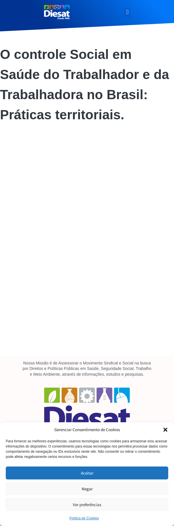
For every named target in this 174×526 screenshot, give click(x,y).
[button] (165, 430)
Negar (87, 489)
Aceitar (87, 473)
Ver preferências (87, 504)
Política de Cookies (84, 518)
